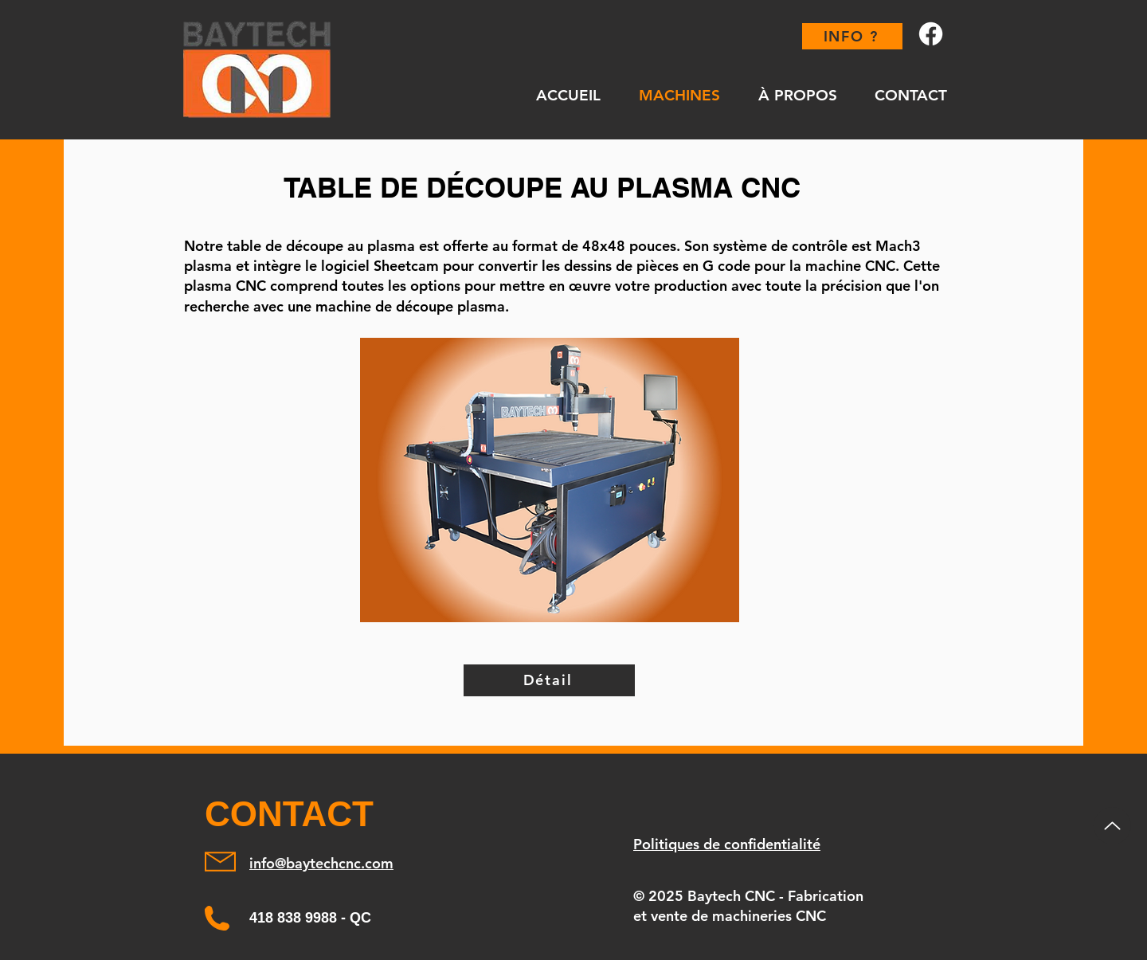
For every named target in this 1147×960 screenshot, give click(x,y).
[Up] (1112, 825)
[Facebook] (930, 33)
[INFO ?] (852, 36)
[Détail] (549, 680)
